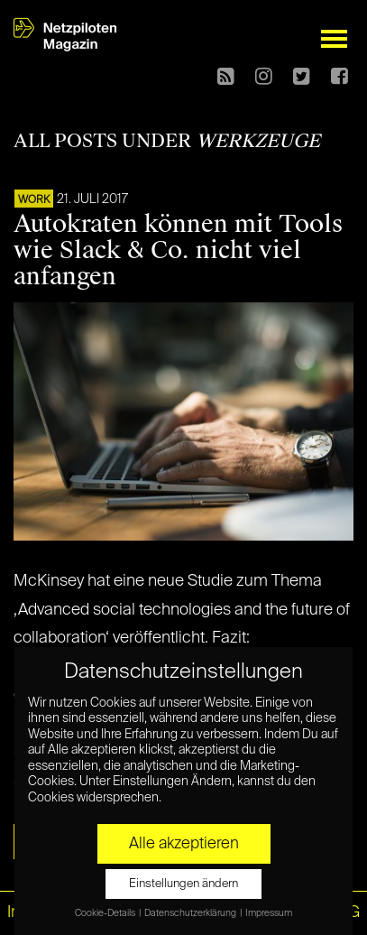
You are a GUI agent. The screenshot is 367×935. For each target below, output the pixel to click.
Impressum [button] (268, 913)
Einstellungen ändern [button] (183, 884)
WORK (34, 200)
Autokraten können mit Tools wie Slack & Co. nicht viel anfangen (178, 250)
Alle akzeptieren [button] (184, 844)
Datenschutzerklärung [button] (191, 913)
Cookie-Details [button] (106, 913)
